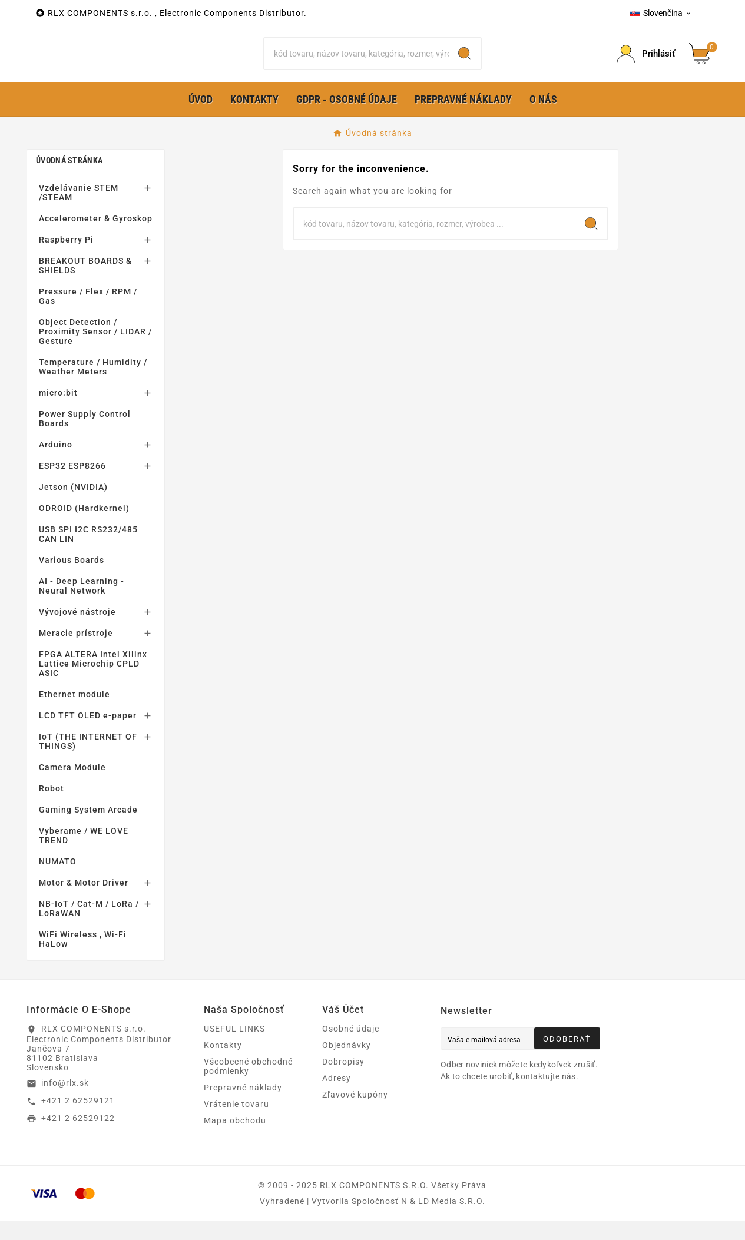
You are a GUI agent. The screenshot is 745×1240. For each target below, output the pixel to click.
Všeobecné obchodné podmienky (248, 1085)
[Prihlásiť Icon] (646, 63)
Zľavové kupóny (355, 1113)
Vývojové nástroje (77, 630)
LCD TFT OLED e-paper (88, 734)
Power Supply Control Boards (85, 437)
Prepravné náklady (243, 1106)
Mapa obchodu (235, 1139)
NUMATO (58, 880)
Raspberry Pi (66, 258)
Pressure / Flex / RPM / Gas (88, 315)
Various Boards (71, 578)
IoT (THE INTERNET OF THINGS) (88, 760)
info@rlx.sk (65, 1101)
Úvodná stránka (69, 179)
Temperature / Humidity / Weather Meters (93, 385)
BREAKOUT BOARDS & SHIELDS (85, 284)
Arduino (55, 463)
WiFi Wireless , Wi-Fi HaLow (83, 958)
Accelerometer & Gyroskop (96, 237)
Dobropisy (343, 1080)
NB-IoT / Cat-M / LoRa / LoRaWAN (89, 927)
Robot (51, 807)
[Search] (464, 63)
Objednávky (346, 1064)
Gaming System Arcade (88, 828)
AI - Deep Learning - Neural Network (81, 604)
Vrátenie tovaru (236, 1123)
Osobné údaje (350, 1047)
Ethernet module (74, 713)
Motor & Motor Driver (83, 901)
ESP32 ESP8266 (72, 484)
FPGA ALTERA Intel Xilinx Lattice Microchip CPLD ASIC (93, 682)
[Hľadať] (356, 63)
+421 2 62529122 (78, 1136)
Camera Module (72, 786)
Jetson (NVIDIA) (73, 505)
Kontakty (223, 1064)
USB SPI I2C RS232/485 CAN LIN (88, 552)
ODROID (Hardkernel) (84, 527)
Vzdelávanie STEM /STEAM (78, 211)
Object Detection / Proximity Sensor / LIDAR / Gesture (95, 350)
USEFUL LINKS (234, 1047)
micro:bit (58, 411)
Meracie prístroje (76, 652)
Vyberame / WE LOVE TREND (83, 854)
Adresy (336, 1097)
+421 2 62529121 (78, 1119)
